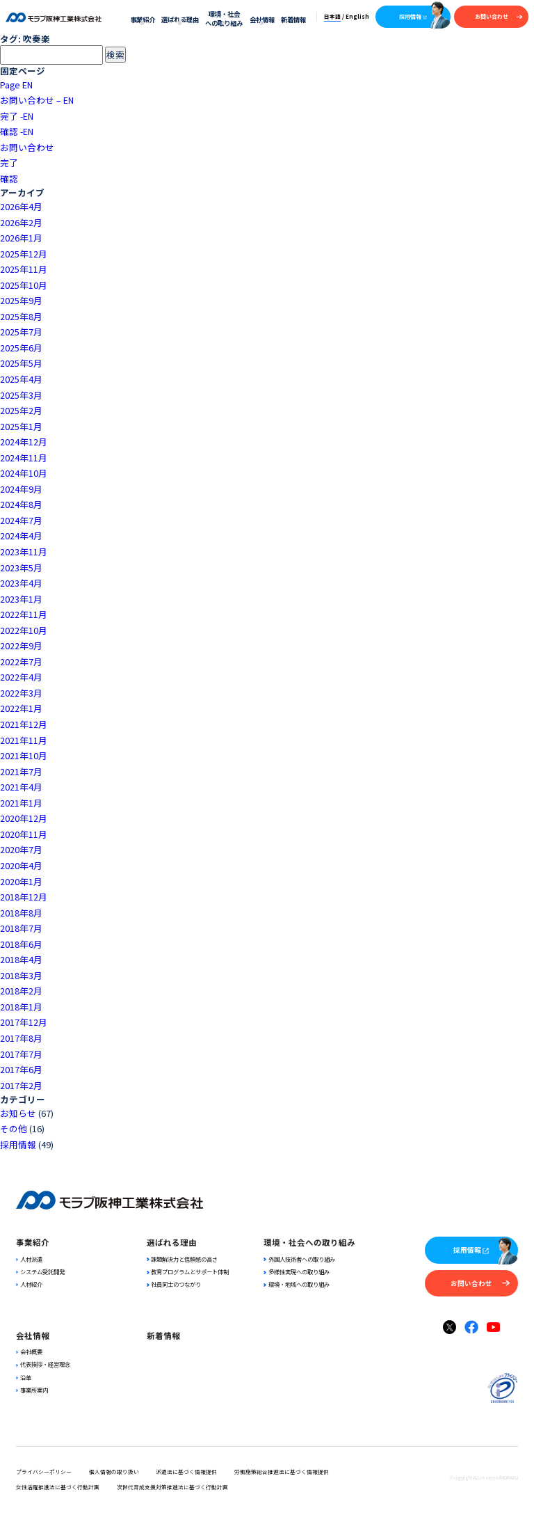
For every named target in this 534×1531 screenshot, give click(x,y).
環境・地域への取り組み (296, 1284)
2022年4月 (21, 676)
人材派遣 (29, 1259)
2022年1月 (21, 708)
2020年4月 (21, 865)
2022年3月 (21, 692)
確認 (9, 178)
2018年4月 (21, 959)
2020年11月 (23, 834)
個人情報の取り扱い (114, 1471)
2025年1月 (21, 426)
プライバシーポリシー (44, 1471)
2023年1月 (21, 598)
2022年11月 (23, 614)
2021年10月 (23, 755)
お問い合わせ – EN (37, 99)
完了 (9, 162)
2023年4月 (21, 582)
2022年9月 (21, 645)
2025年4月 (21, 379)
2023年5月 (21, 567)
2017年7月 (21, 1054)
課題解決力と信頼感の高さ (182, 1259)
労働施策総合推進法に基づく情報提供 (281, 1471)
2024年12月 (23, 441)
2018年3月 (21, 975)
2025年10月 (23, 285)
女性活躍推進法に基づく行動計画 (57, 1487)
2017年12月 (23, 1022)
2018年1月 (21, 1006)
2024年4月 (21, 535)
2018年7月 (21, 928)
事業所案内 (32, 1390)
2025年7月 (21, 331)
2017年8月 (21, 1038)
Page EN (16, 84)
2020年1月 (21, 881)
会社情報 (262, 19)
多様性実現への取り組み (296, 1271)
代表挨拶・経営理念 (43, 1364)
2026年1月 (21, 237)
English (357, 16)
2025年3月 (21, 395)
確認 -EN (16, 131)
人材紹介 (29, 1284)
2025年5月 (21, 363)
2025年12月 (23, 253)
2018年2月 (21, 990)
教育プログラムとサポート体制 (188, 1271)
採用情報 (413, 16)
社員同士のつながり (174, 1284)
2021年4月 (21, 786)
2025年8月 (21, 316)
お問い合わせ (498, 16)
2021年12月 (23, 724)
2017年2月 (21, 1085)
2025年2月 (21, 410)
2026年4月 (21, 206)
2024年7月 (21, 520)
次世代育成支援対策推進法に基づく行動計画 (172, 1487)
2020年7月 (21, 849)
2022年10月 (23, 630)
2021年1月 (21, 802)
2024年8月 (21, 504)
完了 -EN (16, 115)
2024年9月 (21, 488)
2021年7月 (21, 771)
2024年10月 (23, 472)
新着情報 (293, 19)
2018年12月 (23, 896)
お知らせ (18, 1113)
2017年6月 (21, 1069)
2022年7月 (21, 661)
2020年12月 (23, 818)
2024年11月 (23, 457)
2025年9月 (21, 300)
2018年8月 (21, 912)
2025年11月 (23, 269)
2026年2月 (21, 222)
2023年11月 (23, 551)
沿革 (23, 1377)
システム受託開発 (40, 1271)
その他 (13, 1128)
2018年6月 (21, 944)
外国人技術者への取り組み (299, 1259)
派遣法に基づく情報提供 (186, 1471)
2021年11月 (23, 740)
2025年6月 (21, 347)
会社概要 (29, 1351)
